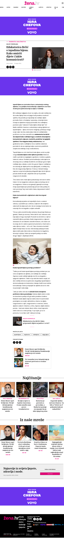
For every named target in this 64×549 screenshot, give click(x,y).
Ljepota (41, 7)
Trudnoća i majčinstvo (17, 42)
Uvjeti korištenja (44, 537)
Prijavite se (50, 476)
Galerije (15, 7)
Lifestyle (48, 7)
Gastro (23, 7)
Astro (8, 7)
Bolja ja (56, 8)
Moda (1, 7)
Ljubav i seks (31, 8)
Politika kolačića (36, 537)
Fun (63, 7)
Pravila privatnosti (29, 537)
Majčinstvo (27, 334)
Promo (30, 523)
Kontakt (23, 536)
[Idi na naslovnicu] (32, 4)
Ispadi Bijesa (17, 334)
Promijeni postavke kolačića (54, 537)
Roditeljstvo (36, 334)
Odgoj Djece (45, 334)
